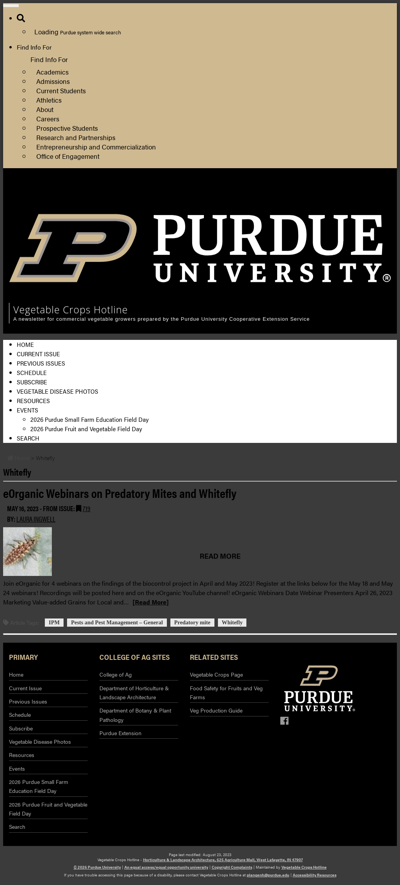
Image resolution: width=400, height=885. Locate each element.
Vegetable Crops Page (216, 674)
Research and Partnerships (75, 137)
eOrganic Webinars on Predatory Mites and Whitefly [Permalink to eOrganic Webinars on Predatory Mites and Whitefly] (119, 492)
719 (86, 508)
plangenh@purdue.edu (268, 875)
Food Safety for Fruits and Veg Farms (226, 692)
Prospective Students (67, 128)
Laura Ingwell (35, 519)
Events (27, 409)
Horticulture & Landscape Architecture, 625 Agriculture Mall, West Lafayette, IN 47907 (223, 859)
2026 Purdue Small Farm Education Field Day (89, 419)
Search (28, 438)
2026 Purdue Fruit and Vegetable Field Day (86, 428)
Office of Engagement (67, 156)
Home (25, 344)
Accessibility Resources (314, 875)
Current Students (61, 90)
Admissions (53, 81)
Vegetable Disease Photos (57, 391)
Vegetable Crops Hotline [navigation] (70, 309)
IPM (54, 623)
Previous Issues (41, 363)
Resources (33, 400)
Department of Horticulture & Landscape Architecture (134, 692)
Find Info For (34, 47)
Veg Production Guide (216, 710)
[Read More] (151, 601)
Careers (47, 118)
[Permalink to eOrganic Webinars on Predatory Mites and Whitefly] (196, 551)
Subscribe (32, 381)
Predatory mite (192, 623)
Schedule (32, 372)
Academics (52, 71)
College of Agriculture (359, 192)
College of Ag (115, 674)
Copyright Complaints (232, 867)
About (44, 109)
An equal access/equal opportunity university (166, 867)
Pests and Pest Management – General (117, 623)
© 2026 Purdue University (97, 867)
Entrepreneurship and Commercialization (96, 146)
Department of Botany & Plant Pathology (135, 714)
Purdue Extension (353, 202)
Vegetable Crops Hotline (304, 867)
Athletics (49, 100)
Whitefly (232, 623)
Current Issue (38, 353)
